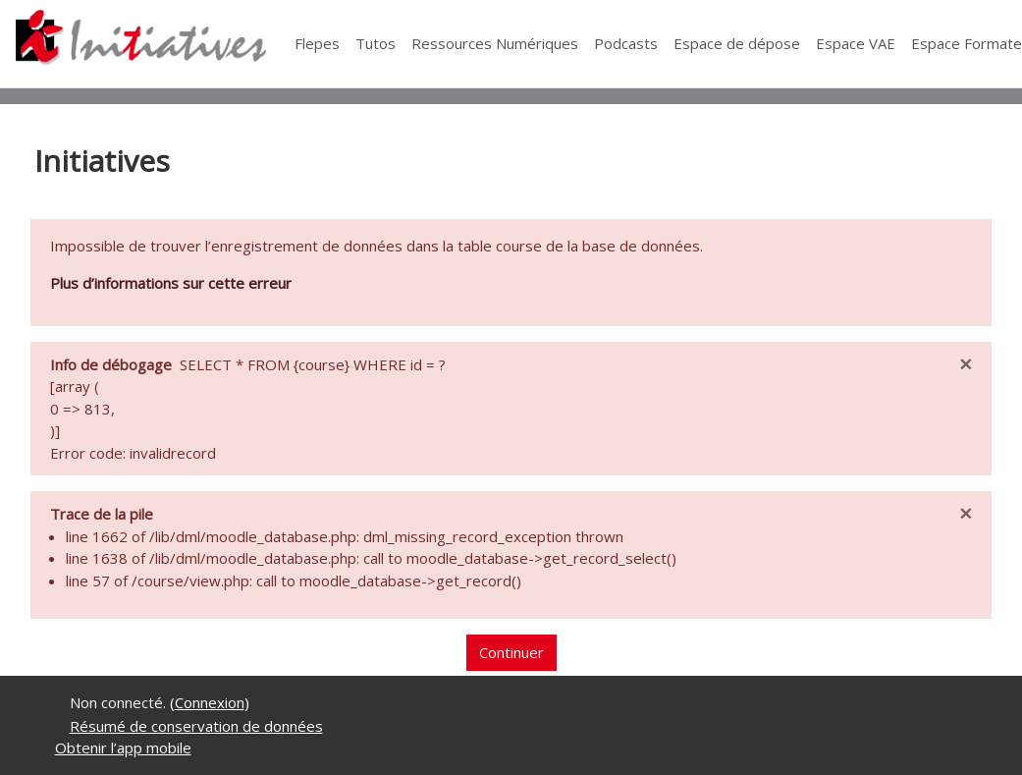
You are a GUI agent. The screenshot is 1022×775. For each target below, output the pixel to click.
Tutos (375, 43)
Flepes (317, 43)
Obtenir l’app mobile (123, 747)
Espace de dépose (736, 43)
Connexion (209, 702)
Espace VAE (855, 43)
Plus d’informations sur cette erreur (171, 283)
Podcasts (626, 43)
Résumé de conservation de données (196, 726)
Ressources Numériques (494, 43)
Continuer (511, 652)
